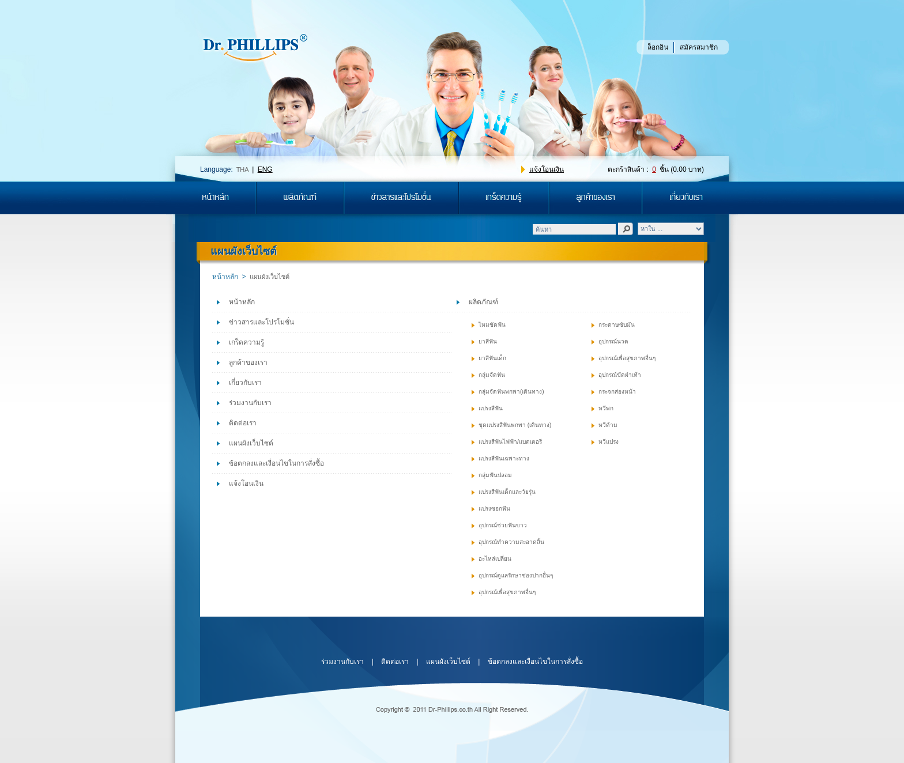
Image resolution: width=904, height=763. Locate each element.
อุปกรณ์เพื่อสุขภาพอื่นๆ (507, 592)
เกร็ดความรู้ (246, 342)
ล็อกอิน (657, 47)
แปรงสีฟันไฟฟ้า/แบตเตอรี (510, 442)
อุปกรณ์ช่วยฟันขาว (503, 525)
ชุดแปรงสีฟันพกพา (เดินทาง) (515, 425)
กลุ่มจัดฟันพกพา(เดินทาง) (511, 391)
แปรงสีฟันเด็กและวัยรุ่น (507, 492)
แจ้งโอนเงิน (546, 169)
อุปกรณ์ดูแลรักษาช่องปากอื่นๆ (516, 575)
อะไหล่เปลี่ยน (495, 559)
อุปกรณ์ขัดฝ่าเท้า (619, 375)
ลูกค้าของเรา (248, 362)
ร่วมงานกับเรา (250, 403)
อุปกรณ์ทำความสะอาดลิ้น (511, 542)
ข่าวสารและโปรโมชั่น (261, 322)
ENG (265, 169)
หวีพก (605, 408)
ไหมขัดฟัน (492, 325)
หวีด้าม (607, 425)
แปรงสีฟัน (491, 408)
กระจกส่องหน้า (617, 391)
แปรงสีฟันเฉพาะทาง (504, 458)
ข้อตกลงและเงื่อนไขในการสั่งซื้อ (276, 463)
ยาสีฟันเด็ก (492, 358)
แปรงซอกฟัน (494, 508)
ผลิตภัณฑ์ (483, 302)
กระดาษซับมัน (616, 325)
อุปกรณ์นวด (613, 341)
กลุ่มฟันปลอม (495, 475)
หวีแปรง (608, 442)
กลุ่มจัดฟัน (492, 375)
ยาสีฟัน (488, 341)
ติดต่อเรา (243, 423)
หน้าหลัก (225, 277)
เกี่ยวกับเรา (245, 383)
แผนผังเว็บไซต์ (251, 443)
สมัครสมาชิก (699, 47)
